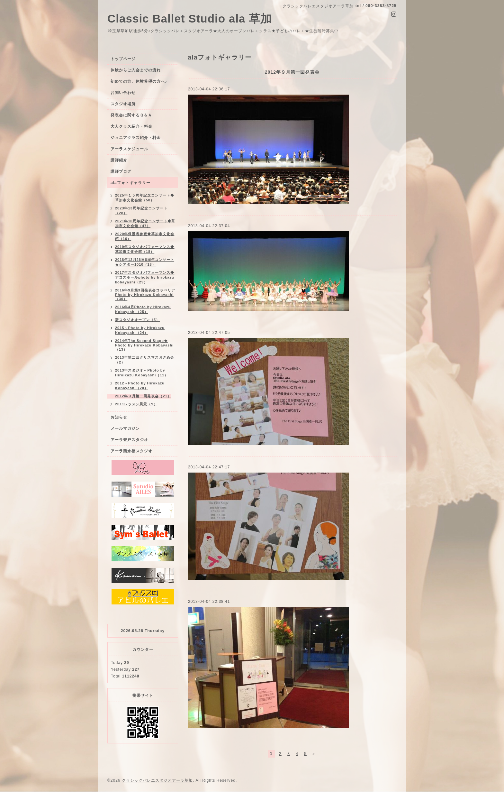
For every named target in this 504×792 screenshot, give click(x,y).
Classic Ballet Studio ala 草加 (189, 18)
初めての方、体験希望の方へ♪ (139, 81)
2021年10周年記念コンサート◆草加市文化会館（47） (145, 223)
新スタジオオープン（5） (137, 320)
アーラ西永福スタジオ (131, 451)
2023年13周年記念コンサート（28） (141, 210)
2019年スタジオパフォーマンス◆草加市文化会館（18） (144, 249)
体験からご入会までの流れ (136, 70)
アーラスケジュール (129, 149)
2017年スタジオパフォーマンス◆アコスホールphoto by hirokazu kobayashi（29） (144, 277)
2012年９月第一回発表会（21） (143, 396)
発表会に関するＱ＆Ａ (131, 115)
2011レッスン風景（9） (136, 404)
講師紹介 (119, 160)
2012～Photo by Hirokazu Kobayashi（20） (140, 385)
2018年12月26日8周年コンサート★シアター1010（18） (144, 262)
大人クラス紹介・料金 (131, 126)
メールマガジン (125, 428)
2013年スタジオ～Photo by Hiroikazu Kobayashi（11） (141, 372)
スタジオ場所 (123, 104)
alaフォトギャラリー (130, 182)
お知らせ (119, 417)
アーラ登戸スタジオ (129, 439)
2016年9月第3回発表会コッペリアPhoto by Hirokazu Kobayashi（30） (145, 294)
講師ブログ (121, 171)
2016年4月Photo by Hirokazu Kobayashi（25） (143, 309)
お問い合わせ (123, 92)
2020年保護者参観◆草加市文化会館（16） (144, 236)
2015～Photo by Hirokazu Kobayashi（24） (140, 330)
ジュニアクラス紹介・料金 (136, 137)
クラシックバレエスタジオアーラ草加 (157, 780)
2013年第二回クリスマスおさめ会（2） (144, 359)
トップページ (123, 59)
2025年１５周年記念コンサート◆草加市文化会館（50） (144, 197)
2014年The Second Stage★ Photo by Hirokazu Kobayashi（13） (144, 345)
